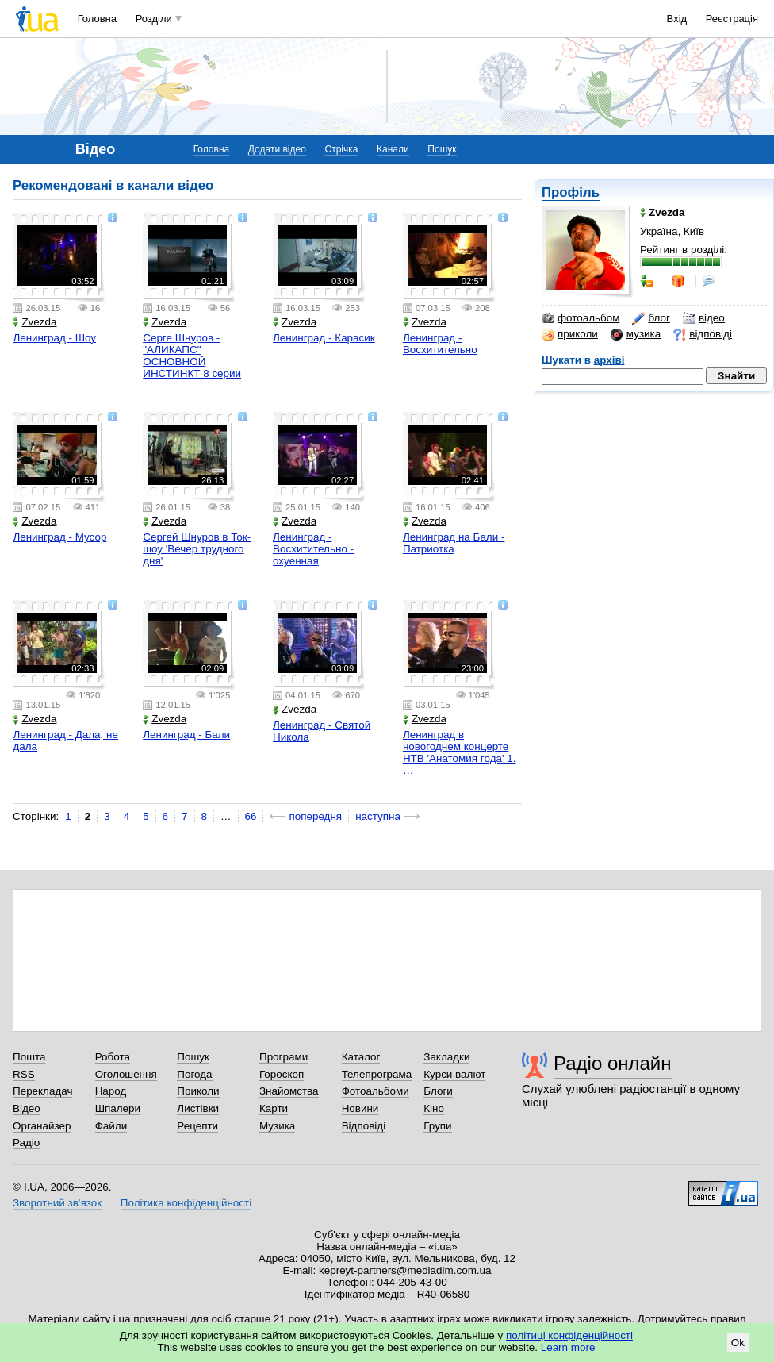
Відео (26, 1108)
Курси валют (454, 1074)
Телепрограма (377, 1074)
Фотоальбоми (375, 1091)
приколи (570, 334)
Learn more (568, 1347)
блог (650, 318)
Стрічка (341, 149)
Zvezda (34, 322)
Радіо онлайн (613, 1063)
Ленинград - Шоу (54, 338)
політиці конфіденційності (569, 1335)
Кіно (433, 1108)
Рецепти (197, 1126)
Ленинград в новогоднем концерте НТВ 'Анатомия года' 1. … (459, 752)
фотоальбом (580, 318)
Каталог (361, 1057)
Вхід (677, 19)
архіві (609, 360)
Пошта (29, 1057)
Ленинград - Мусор (59, 537)
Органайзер (42, 1126)
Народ (111, 1091)
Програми (283, 1057)
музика (636, 334)
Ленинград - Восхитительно (440, 344)
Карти (273, 1108)
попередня (315, 816)
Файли (111, 1126)
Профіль (571, 192)
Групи (437, 1126)
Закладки (446, 1057)
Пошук (441, 149)
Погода (194, 1074)
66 (251, 816)
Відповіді (364, 1126)
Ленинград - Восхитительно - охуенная (313, 549)
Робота (112, 1057)
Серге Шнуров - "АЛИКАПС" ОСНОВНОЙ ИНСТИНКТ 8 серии (192, 355)
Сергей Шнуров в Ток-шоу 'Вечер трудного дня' (197, 549)
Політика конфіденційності (186, 1203)
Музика (277, 1126)
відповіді (702, 334)
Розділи (154, 19)
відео (704, 318)
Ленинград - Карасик (324, 338)
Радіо (26, 1142)
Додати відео (277, 149)
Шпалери (117, 1108)
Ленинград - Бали (186, 735)
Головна (97, 19)
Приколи (198, 1091)
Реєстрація (732, 19)
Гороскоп (281, 1074)
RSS (24, 1074)
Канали (393, 149)
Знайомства (289, 1091)
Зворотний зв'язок (57, 1203)
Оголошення (126, 1074)
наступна (377, 816)
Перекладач (42, 1091)
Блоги (438, 1091)
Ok (738, 1343)
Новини (360, 1108)
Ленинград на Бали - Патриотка (454, 543)
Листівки (198, 1108)
